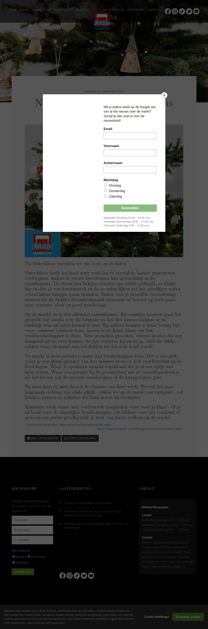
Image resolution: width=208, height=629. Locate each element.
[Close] (164, 95)
